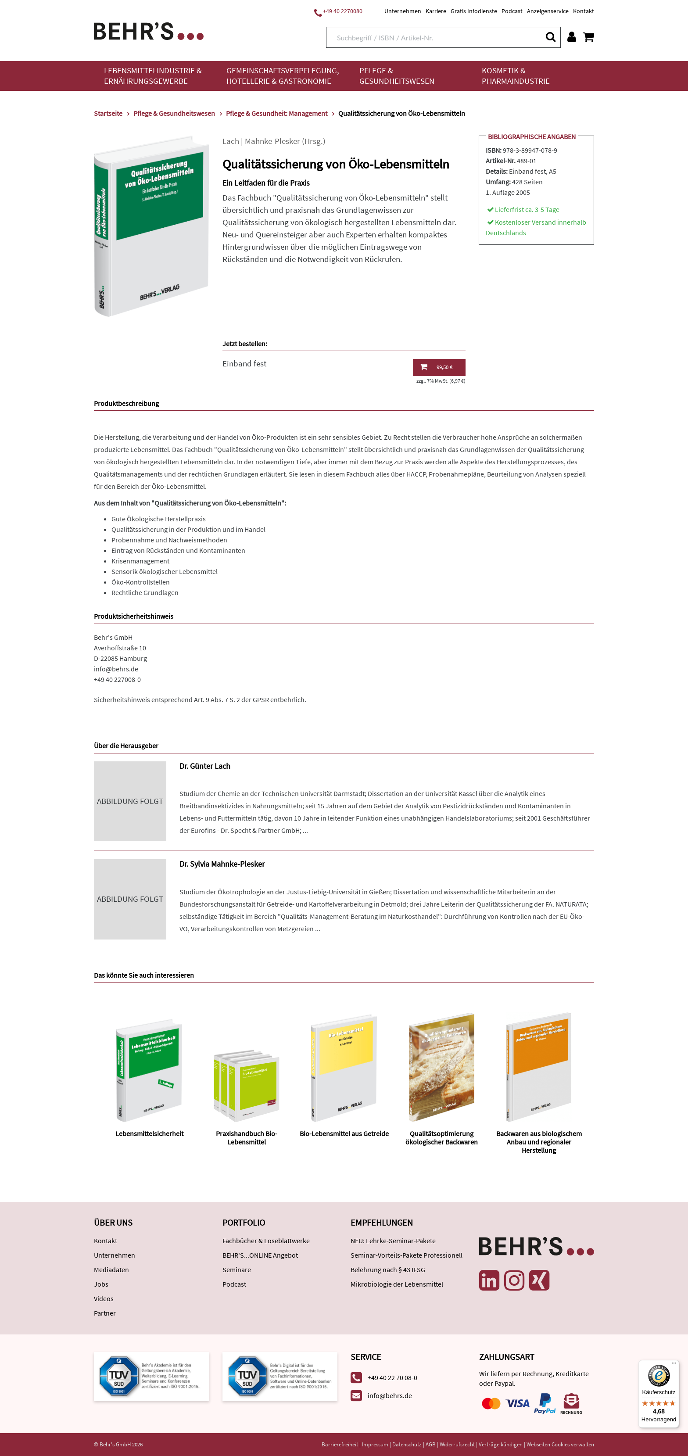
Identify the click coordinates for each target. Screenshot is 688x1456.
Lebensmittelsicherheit (149, 1133)
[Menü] (674, 1365)
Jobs (101, 1284)
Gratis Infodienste (474, 11)
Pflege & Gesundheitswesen (396, 75)
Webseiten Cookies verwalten (560, 1444)
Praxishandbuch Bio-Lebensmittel (246, 1137)
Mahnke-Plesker (272, 141)
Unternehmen (402, 11)
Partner (105, 1313)
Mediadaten (111, 1269)
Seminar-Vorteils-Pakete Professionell (406, 1255)
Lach (230, 141)
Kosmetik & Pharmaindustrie (516, 75)
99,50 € (436, 367)
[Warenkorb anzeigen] (588, 37)
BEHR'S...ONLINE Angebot (260, 1255)
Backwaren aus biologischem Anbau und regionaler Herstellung (539, 1142)
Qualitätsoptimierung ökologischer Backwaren (441, 1137)
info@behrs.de (116, 668)
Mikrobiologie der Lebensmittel (397, 1284)
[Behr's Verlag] (149, 30)
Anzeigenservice (548, 11)
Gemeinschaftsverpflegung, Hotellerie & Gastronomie (282, 75)
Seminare (236, 1269)
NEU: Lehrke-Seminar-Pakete (393, 1240)
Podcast (512, 11)
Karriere (436, 11)
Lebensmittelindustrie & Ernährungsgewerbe (153, 75)
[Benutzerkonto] (571, 37)
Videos (104, 1298)
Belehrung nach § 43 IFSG (388, 1269)
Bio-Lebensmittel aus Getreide (344, 1133)
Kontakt (583, 11)
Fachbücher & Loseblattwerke (266, 1240)
